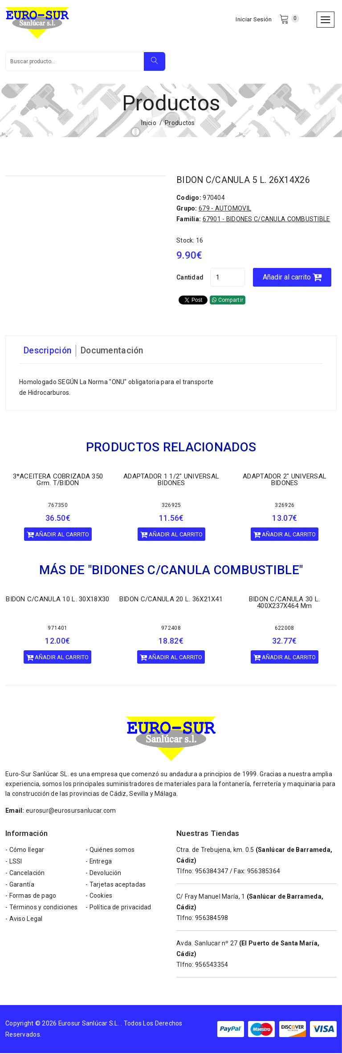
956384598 (211, 918)
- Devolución (103, 874)
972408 (171, 629)
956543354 (211, 965)
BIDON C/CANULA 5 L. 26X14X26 (244, 181)
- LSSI (13, 862)
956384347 (211, 872)
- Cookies (99, 897)
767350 (58, 506)
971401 (57, 629)
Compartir (227, 301)
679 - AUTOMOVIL (225, 209)
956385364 (264, 872)
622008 (284, 629)
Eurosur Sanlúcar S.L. (89, 1024)
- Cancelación (25, 874)
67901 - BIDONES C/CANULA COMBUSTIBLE (266, 219)
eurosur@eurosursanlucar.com (71, 811)
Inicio (148, 124)
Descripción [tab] (48, 351)
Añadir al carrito (294, 278)
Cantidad (190, 278)
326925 (171, 506)
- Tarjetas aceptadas (116, 885)
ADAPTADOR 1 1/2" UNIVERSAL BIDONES (171, 480)
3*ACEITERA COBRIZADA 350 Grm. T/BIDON (58, 480)
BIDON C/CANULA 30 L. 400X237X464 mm (284, 603)
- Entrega (99, 862)
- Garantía (19, 885)
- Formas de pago (30, 897)
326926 (284, 506)
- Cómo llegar (25, 851)
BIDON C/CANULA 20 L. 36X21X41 (171, 600)
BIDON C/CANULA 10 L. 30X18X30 (57, 600)
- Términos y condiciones (41, 908)
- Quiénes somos (110, 851)
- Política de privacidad (118, 908)
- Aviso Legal (24, 920)
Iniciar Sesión (254, 19)
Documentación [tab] (114, 351)
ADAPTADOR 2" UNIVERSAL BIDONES (284, 480)
